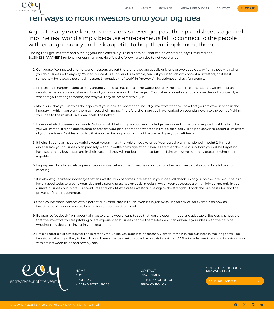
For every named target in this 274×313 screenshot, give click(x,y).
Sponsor (165, 8)
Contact (223, 8)
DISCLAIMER (150, 279)
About (146, 8)
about (81, 279)
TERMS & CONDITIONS (158, 284)
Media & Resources (194, 8)
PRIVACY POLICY (153, 289)
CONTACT (148, 275)
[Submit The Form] (258, 286)
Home (129, 8)
